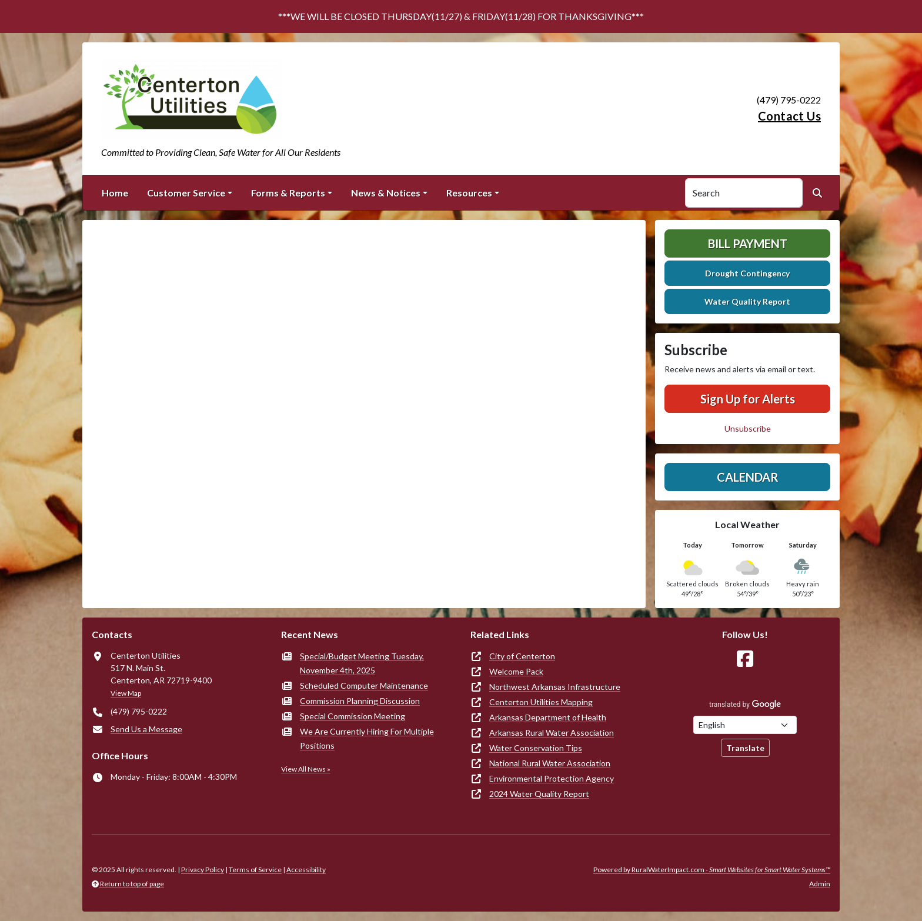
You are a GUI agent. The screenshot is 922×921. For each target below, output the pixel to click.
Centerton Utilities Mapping (541, 702)
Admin (819, 883)
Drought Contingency (747, 273)
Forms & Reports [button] (288, 192)
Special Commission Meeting (352, 716)
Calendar (748, 477)
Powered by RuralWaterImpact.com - (711, 869)
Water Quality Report (747, 301)
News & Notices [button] (385, 192)
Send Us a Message (146, 729)
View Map (126, 693)
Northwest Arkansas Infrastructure (554, 687)
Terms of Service (255, 869)
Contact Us (789, 116)
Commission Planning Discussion (360, 701)
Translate (745, 748)
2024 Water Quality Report (539, 794)
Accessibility (306, 869)
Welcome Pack (516, 671)
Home (115, 192)
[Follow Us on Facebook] (745, 659)
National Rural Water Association (549, 763)
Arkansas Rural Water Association (551, 733)
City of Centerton (522, 656)
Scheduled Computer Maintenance (364, 685)
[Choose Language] (745, 725)
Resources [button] (469, 192)
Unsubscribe (747, 428)
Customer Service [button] (186, 192)
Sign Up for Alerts (747, 399)
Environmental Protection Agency (551, 778)
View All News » (305, 769)
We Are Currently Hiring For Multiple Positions (367, 738)
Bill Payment (747, 243)
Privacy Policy (202, 869)
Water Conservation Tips (535, 748)
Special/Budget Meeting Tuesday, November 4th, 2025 (362, 663)
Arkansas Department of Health (547, 717)
